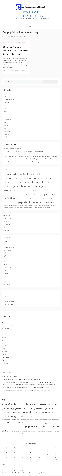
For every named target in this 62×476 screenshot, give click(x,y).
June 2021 (7, 224)
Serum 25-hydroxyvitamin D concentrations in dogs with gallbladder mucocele (28, 162)
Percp (5, 128)
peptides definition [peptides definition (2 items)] (17, 422)
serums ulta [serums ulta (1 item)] (22, 207)
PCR (5, 122)
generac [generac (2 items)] (8, 182)
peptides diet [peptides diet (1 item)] (18, 198)
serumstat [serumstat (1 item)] (17, 207)
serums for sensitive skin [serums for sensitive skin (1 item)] (20, 205)
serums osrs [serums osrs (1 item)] (6, 207)
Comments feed (9, 301)
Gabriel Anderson (16, 70)
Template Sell (41, 473)
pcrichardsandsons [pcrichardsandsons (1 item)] (41, 190)
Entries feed (7, 299)
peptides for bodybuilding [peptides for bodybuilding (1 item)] (27, 198)
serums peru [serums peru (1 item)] (11, 207)
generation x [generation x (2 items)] (20, 186)
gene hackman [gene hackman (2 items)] (43, 178)
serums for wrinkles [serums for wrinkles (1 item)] (29, 205)
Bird (5, 96)
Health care (10, 42)
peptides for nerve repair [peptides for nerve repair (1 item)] (12, 202)
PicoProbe (6, 44)
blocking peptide (9, 99)
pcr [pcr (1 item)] (22, 190)
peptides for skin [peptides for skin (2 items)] (48, 202)
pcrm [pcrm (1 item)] (53, 190)
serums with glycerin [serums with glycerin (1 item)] (38, 207)
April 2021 (6, 230)
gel (4, 114)
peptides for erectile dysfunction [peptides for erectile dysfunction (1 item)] (40, 198)
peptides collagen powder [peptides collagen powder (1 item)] (38, 194)
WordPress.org (8, 304)
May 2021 (6, 227)
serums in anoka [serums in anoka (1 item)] (37, 205)
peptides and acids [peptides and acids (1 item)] (19, 194)
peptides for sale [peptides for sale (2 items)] (28, 202)
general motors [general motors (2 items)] (31, 412)
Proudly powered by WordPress (12, 473)
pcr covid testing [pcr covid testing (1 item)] (33, 190)
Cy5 (5, 105)
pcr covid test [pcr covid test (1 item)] (26, 190)
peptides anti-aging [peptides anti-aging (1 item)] (28, 194)
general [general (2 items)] (18, 182)
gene (4, 42)
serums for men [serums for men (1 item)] (10, 205)
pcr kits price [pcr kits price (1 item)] (48, 190)
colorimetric (7, 102)
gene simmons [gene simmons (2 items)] (23, 416)
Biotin (5, 94)
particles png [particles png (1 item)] (18, 190)
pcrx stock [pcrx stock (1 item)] (12, 194)
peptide (17, 42)
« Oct (3, 464)
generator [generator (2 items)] (34, 186)
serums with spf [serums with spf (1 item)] (46, 207)
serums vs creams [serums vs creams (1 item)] (29, 207)
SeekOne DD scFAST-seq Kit (12, 148)
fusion (5, 111)
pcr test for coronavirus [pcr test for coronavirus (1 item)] (24, 419)
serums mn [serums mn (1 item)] (53, 205)
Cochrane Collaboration (31, 14)
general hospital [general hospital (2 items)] (33, 182)
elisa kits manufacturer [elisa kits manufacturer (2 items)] (43, 404)
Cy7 (5, 108)
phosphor (22, 42)
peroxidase (7, 131)
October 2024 (8, 219)
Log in (5, 296)
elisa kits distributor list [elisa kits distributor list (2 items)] (17, 174)
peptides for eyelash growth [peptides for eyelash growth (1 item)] (8, 427)
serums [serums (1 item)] (5, 205)
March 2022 (7, 221)
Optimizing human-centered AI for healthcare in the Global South (15, 50)
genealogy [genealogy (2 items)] (27, 178)
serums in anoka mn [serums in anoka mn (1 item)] (46, 205)
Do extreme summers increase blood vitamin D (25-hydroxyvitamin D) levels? (27, 159)
